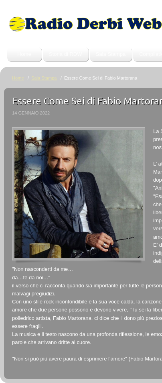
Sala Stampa (111, 54)
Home (24, 54)
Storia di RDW (65, 54)
